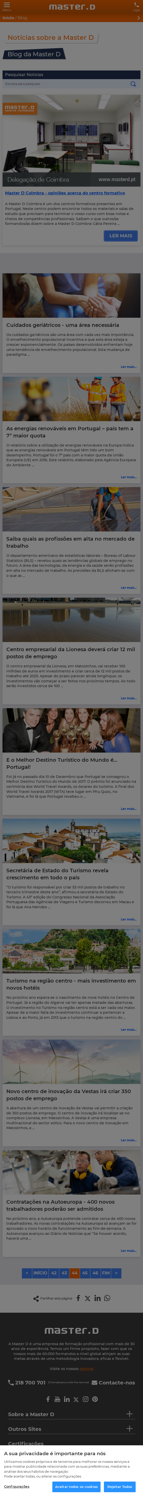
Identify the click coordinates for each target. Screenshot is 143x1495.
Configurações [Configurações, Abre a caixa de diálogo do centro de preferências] (16, 1489)
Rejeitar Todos (119, 1489)
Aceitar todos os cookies (76, 1489)
